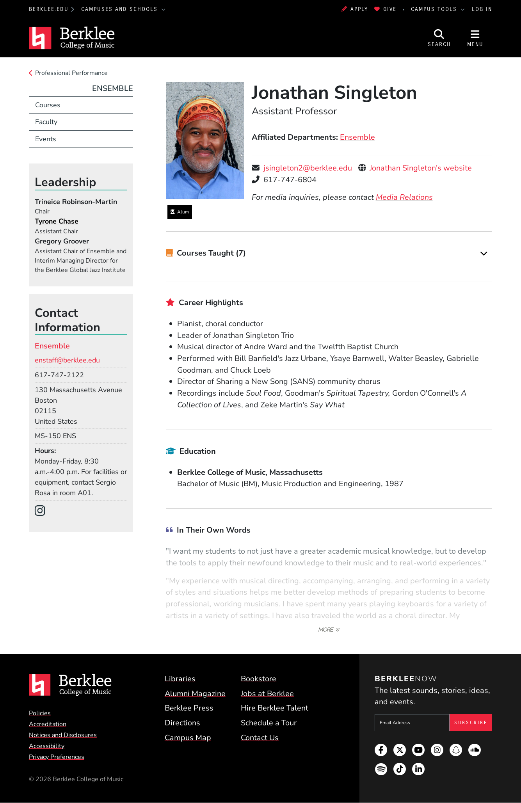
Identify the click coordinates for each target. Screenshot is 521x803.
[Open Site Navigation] (475, 38)
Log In (482, 9)
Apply (354, 9)
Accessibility (46, 746)
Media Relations (404, 197)
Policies (40, 713)
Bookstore (258, 678)
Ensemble (357, 137)
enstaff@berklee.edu (67, 360)
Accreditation (47, 724)
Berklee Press (189, 708)
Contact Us (260, 737)
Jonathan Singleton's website (421, 168)
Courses (47, 105)
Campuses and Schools (120, 9)
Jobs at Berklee (267, 693)
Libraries (180, 678)
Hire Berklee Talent (274, 708)
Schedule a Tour (269, 723)
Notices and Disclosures (63, 735)
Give (385, 9)
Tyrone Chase (56, 221)
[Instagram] (43, 511)
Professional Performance (71, 73)
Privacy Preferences (56, 757)
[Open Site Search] (439, 38)
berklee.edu (49, 9)
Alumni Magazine (195, 693)
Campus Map (188, 737)
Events (45, 139)
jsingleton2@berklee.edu (307, 168)
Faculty (46, 121)
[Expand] (484, 253)
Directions (182, 723)
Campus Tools (435, 9)
